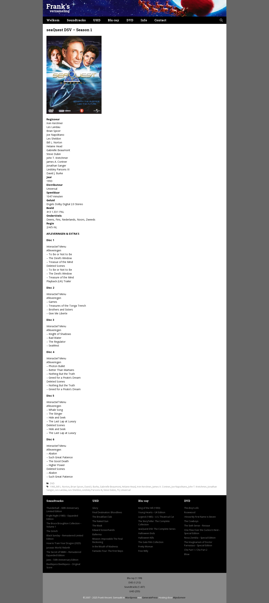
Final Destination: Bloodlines (107, 512)
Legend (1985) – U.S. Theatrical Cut (156, 516)
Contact (160, 20)
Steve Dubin (109, 489)
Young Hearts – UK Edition (151, 512)
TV (118, 489)
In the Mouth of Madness (105, 546)
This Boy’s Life (191, 508)
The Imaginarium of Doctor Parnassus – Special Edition (198, 544)
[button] (221, 20)
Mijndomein (179, 597)
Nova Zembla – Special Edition (200, 537)
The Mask (97, 525)
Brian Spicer (77, 486)
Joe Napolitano (179, 486)
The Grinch (52, 531)
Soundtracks (76, 20)
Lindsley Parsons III (92, 489)
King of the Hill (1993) (149, 508)
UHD (96, 20)
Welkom (52, 20)
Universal (126, 489)
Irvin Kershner (144, 486)
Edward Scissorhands (103, 530)
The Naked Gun (100, 521)
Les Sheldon (74, 489)
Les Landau (61, 489)
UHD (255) (134, 591)
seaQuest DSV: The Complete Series (156, 528)
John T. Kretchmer (197, 486)
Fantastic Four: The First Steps (107, 551)
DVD (130, 20)
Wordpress (131, 597)
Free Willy (143, 551)
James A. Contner (161, 486)
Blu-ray (113, 20)
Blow (186, 554)
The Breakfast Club (102, 516)
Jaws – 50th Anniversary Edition (62, 559)
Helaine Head (129, 486)
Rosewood (189, 512)
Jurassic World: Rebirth (58, 547)
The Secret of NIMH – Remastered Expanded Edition (63, 553)
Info (144, 20)
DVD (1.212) (135, 582)
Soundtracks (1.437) (134, 586)
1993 (52, 486)
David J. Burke (91, 486)
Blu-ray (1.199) (134, 578)
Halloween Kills (146, 537)
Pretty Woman (145, 546)
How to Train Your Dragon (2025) (63, 543)
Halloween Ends (146, 533)
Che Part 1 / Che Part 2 (195, 549)
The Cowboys (191, 521)
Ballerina (97, 534)
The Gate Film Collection (150, 542)
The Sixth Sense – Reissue (197, 525)
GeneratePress (150, 597)
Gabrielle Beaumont (110, 486)
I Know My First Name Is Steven (200, 516)
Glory (95, 508)
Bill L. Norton (63, 486)
